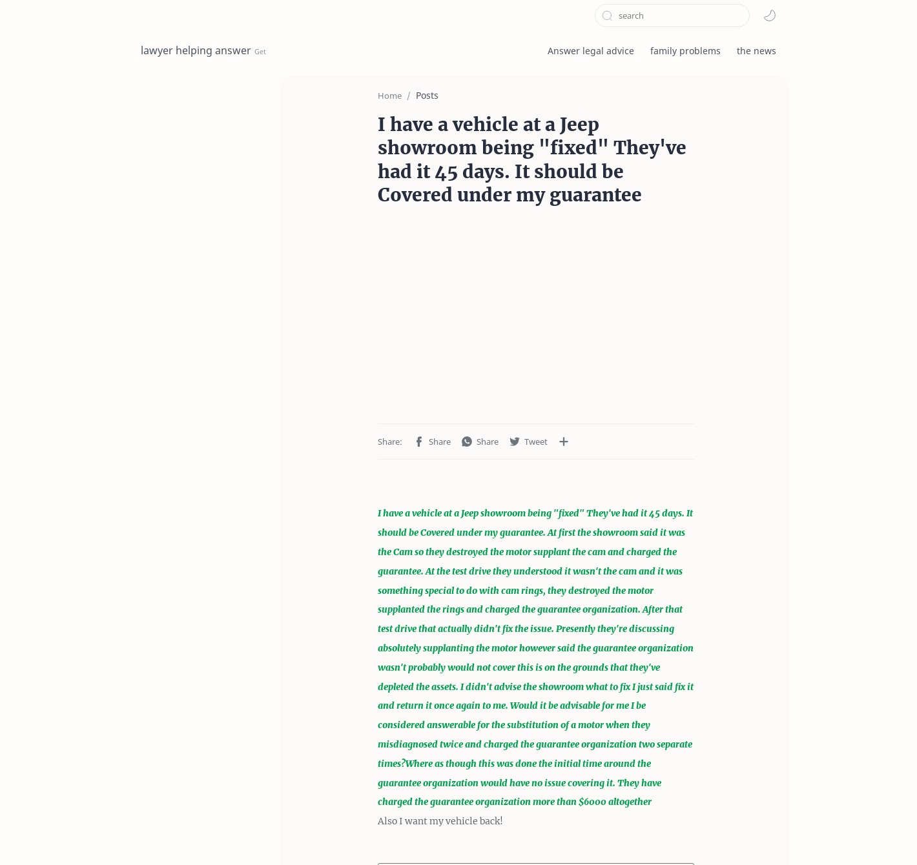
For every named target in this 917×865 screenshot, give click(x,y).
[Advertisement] (536, 299)
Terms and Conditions (188, 835)
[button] (769, 15)
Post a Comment (536, 763)
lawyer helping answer (196, 50)
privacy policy (281, 835)
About (387, 835)
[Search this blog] (672, 15)
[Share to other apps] (489, 417)
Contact (342, 835)
